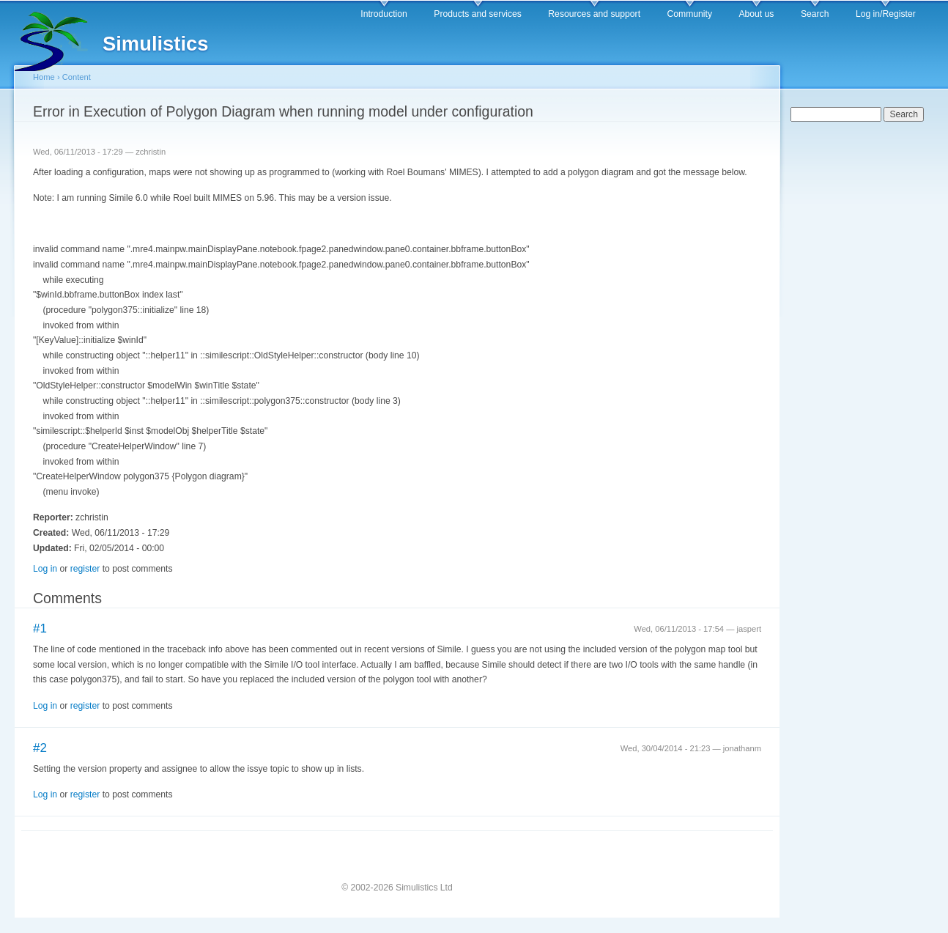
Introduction (383, 14)
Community (689, 14)
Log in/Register (886, 14)
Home (44, 77)
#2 (40, 748)
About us (756, 14)
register (85, 569)
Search (815, 14)
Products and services (478, 14)
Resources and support (594, 14)
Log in (45, 569)
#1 (40, 628)
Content (76, 77)
